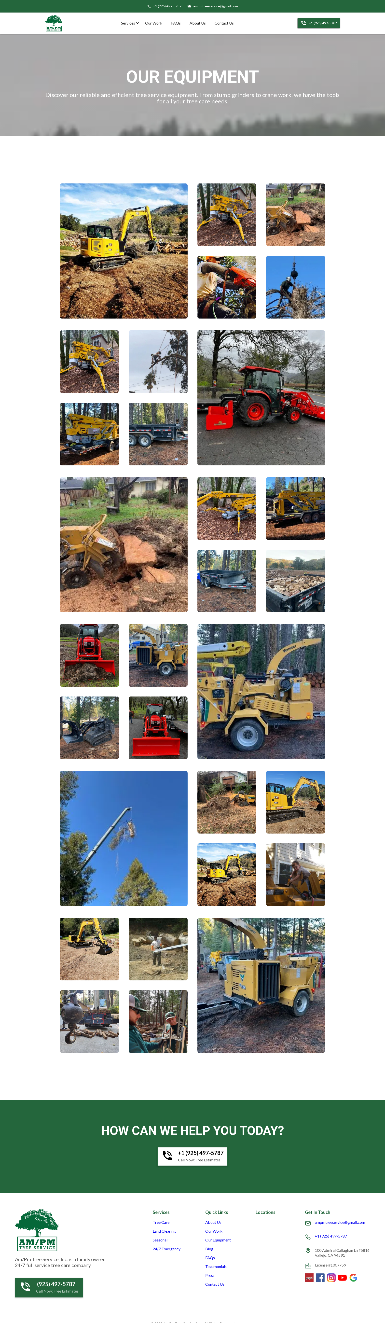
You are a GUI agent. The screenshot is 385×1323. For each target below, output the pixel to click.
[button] (128, 23)
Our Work (153, 23)
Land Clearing (164, 1231)
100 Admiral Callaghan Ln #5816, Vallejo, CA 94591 (342, 1252)
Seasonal (160, 1240)
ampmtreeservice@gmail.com (340, 1222)
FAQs (176, 23)
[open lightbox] (124, 251)
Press (210, 1275)
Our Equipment (218, 1240)
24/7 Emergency (166, 1249)
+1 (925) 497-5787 (331, 1236)
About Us (198, 23)
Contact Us (224, 23)
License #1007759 (330, 1265)
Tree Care (161, 1222)
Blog (209, 1249)
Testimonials (216, 1266)
